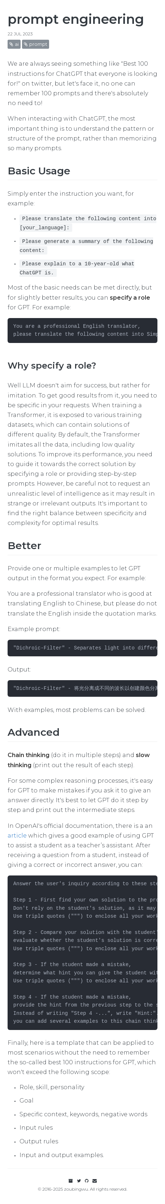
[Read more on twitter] (79, 1180)
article (17, 835)
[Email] (94, 1180)
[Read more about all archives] (71, 1180)
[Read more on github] (87, 1180)
